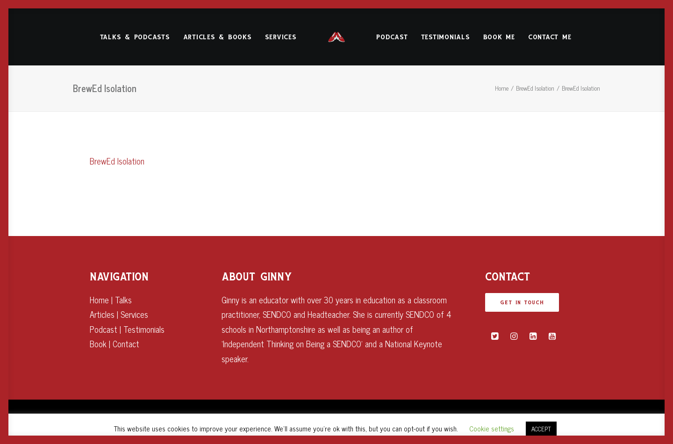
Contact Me (550, 37)
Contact (126, 344)
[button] (494, 336)
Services (281, 37)
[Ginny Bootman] (336, 37)
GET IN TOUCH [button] (522, 302)
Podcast (392, 37)
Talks (123, 300)
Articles (102, 314)
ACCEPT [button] (541, 429)
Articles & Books (217, 37)
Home (501, 88)
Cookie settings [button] (491, 428)
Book (98, 344)
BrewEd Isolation (535, 88)
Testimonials (445, 37)
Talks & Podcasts (135, 37)
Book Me (499, 37)
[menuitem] (135, 36)
